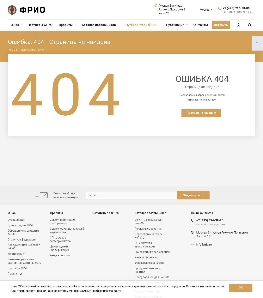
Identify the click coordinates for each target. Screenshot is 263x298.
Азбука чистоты (60, 255)
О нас (17, 25)
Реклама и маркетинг (148, 228)
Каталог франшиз (146, 257)
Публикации (177, 25)
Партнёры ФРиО (18, 268)
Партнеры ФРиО (40, 25)
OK (241, 287)
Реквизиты (15, 273)
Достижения (16, 253)
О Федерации (16, 219)
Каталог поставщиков (100, 25)
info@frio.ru (204, 244)
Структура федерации (22, 239)
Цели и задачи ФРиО (21, 225)
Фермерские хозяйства (149, 262)
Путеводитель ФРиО (143, 25)
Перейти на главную (201, 112)
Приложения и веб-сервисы (152, 251)
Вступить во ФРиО (105, 213)
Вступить (221, 25)
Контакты (200, 25)
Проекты (67, 25)
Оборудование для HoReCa (152, 277)
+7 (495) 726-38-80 (236, 8)
